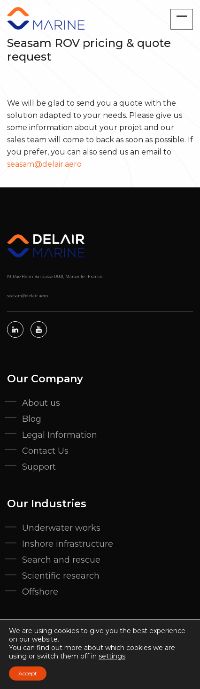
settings (112, 656)
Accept (27, 673)
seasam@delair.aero (44, 164)
